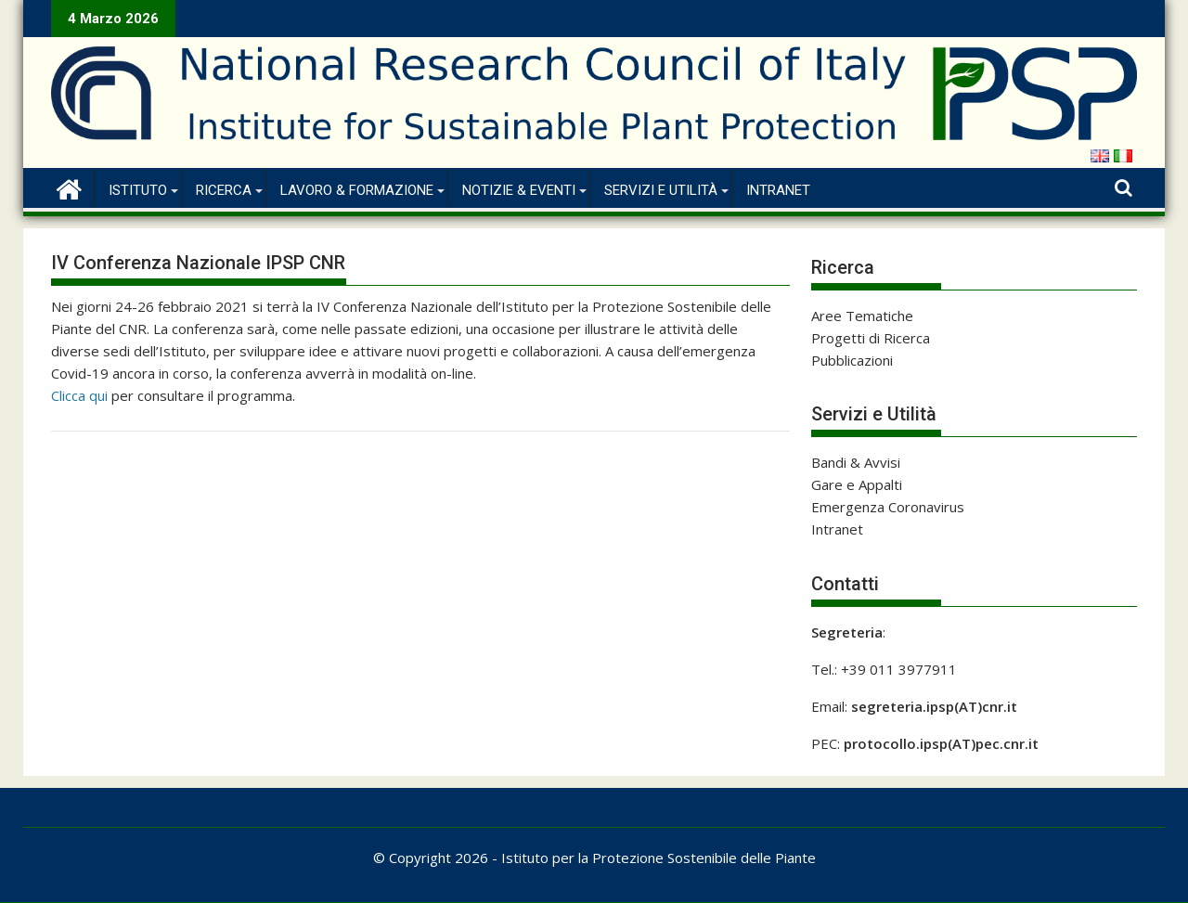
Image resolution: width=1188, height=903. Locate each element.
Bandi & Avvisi (855, 462)
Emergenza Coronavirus (887, 506)
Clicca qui (79, 395)
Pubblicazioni (852, 360)
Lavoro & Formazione (356, 190)
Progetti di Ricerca (870, 338)
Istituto (138, 190)
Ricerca (224, 190)
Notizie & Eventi (518, 190)
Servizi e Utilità (660, 190)
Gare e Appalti (856, 484)
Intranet (778, 190)
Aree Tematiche (862, 315)
